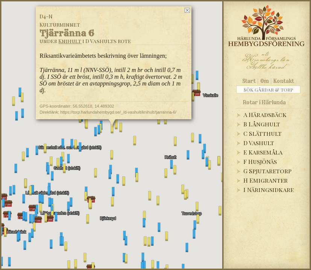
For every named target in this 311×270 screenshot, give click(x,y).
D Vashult (258, 143)
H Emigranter (265, 180)
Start (249, 81)
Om (264, 81)
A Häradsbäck (265, 114)
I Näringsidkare (268, 190)
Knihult (69, 41)
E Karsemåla (262, 152)
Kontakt (283, 81)
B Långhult (261, 124)
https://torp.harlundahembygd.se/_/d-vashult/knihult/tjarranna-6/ (118, 112)
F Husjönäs (260, 161)
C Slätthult (262, 133)
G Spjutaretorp (267, 171)
